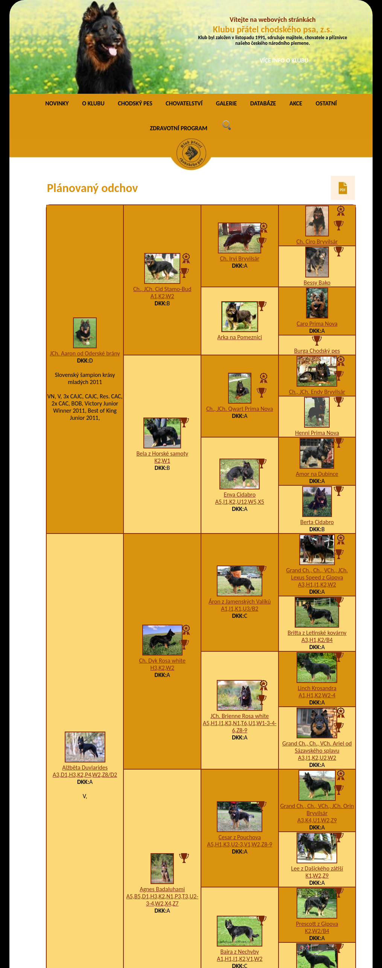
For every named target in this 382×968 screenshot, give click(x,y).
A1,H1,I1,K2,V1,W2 (239, 872)
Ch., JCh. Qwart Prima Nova (239, 322)
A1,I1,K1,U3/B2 (239, 522)
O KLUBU (93, 16)
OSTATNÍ (326, 16)
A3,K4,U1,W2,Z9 (317, 733)
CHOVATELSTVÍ (184, 16)
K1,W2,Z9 (317, 789)
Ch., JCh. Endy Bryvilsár (317, 305)
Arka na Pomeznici (239, 250)
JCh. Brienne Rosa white (239, 629)
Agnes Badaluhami (162, 802)
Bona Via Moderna (317, 892)
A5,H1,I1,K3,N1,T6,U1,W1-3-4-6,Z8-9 (240, 640)
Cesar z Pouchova (240, 750)
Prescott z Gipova (317, 837)
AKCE (295, 16)
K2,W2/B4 (317, 844)
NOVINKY (56, 16)
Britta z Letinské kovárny (317, 546)
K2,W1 (162, 374)
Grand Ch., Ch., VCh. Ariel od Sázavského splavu (317, 660)
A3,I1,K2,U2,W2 (317, 671)
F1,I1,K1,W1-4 (317, 899)
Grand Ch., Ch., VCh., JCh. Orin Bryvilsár (317, 723)
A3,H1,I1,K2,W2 (317, 498)
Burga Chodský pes (317, 264)
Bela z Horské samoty (162, 366)
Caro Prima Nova (317, 237)
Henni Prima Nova (317, 346)
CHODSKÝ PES (135, 16)
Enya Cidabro (240, 408)
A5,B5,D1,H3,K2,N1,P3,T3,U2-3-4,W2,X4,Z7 (162, 813)
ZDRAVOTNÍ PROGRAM (178, 41)
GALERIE (226, 16)
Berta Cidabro (317, 435)
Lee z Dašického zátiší (317, 781)
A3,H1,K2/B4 (317, 553)
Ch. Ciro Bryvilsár (317, 155)
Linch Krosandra (317, 601)
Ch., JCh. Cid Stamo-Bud (162, 202)
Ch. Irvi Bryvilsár (239, 171)
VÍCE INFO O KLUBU (284, 60)
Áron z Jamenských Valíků (240, 514)
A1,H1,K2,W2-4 (316, 608)
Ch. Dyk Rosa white (162, 574)
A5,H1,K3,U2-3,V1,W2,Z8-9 (239, 757)
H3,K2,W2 (162, 581)
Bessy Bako (317, 196)
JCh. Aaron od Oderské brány (85, 266)
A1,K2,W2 (162, 209)
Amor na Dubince (317, 387)
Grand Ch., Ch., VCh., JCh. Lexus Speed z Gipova (317, 487)
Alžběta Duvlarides (85, 680)
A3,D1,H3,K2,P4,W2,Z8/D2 (85, 688)
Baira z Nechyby (240, 865)
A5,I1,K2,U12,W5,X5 (239, 415)
